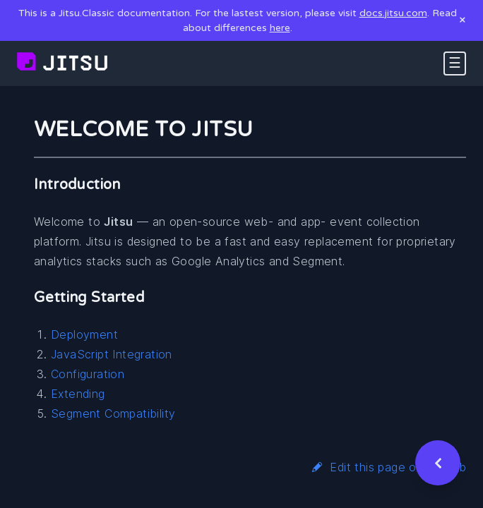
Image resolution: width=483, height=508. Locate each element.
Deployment (84, 334)
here (280, 28)
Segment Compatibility (113, 413)
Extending (78, 394)
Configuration (87, 374)
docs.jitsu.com (393, 13)
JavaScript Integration (111, 354)
